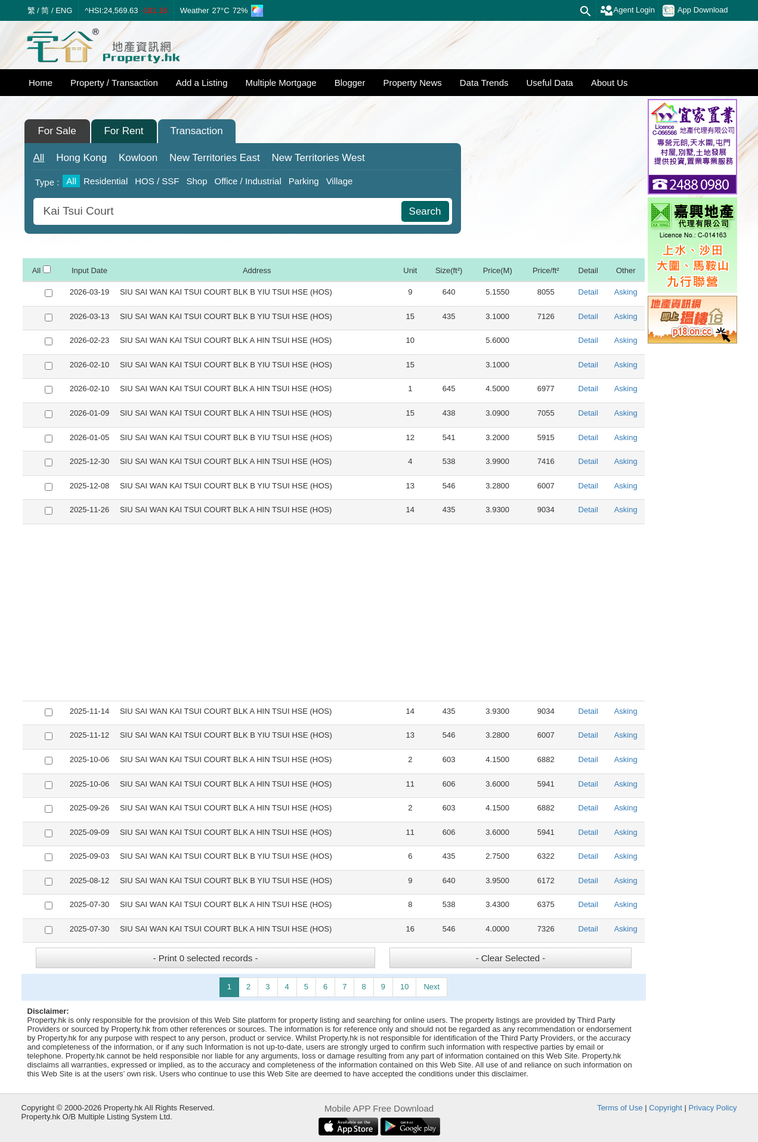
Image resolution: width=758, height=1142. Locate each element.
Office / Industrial (247, 181)
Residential (105, 181)
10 (404, 986)
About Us (609, 83)
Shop (196, 181)
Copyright (665, 1107)
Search (425, 211)
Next (431, 986)
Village (339, 181)
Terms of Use (620, 1107)
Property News (412, 83)
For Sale (57, 131)
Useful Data (550, 83)
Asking (626, 291)
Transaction (196, 131)
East (214, 157)
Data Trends (484, 83)
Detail (588, 291)
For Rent (123, 131)
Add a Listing (202, 83)
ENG (63, 10)
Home (40, 83)
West (317, 157)
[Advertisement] (333, 612)
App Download (695, 11)
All (39, 157)
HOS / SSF (157, 181)
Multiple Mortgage (280, 83)
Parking (304, 181)
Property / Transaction (114, 83)
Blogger (350, 83)
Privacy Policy (713, 1107)
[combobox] (218, 211)
